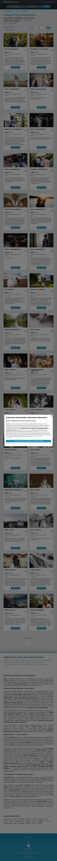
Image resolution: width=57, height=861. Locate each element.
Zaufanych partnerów (25, 430)
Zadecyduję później (11, 444)
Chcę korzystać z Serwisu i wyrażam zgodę (28, 441)
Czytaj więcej (9, 437)
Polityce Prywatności (43, 431)
